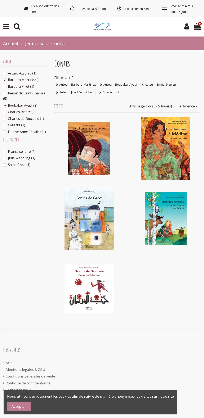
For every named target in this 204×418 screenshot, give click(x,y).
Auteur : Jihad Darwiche (74, 92)
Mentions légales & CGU (25, 369)
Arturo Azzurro (22, 73)
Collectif (16, 125)
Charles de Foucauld (26, 118)
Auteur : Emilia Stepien (158, 84)
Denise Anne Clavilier (27, 131)
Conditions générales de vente (30, 376)
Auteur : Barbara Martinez (76, 84)
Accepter (19, 406)
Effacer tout (109, 92)
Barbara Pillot (21, 86)
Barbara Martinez (24, 79)
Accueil (12, 362)
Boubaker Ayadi (22, 105)
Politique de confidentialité (28, 383)
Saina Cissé (19, 164)
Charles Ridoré (22, 112)
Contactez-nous (18, 389)
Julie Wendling (21, 158)
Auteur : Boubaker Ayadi (118, 84)
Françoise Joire (22, 151)
